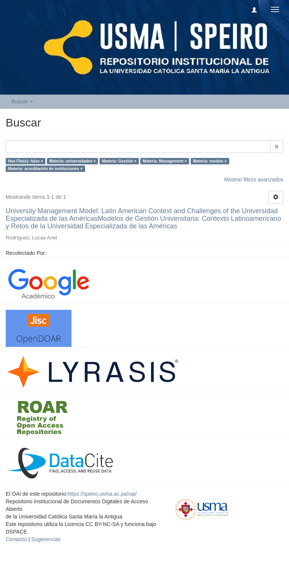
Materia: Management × (164, 161)
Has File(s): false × (25, 161)
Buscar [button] (22, 101)
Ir (276, 147)
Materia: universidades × (72, 161)
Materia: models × (210, 161)
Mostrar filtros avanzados (253, 179)
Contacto (16, 539)
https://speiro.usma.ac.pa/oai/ (102, 494)
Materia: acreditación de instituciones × (45, 168)
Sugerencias (46, 539)
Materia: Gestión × (119, 161)
